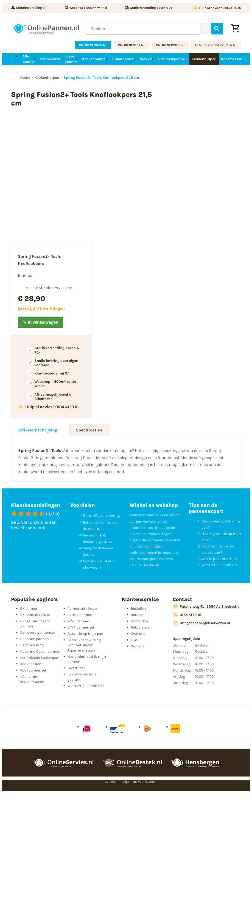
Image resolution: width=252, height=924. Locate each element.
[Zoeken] (143, 28)
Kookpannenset (33, 670)
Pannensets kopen (82, 608)
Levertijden (76, 668)
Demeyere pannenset (37, 632)
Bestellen (138, 608)
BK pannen (29, 608)
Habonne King (32, 645)
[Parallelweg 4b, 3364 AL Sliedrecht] (206, 606)
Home (25, 77)
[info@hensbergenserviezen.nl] (201, 623)
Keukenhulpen (46, 77)
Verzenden (139, 621)
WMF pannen (78, 621)
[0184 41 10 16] (187, 615)
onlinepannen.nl (93, 45)
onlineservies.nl (170, 45)
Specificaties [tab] (89, 430)
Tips (134, 640)
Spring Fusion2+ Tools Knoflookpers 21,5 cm (101, 77)
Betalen (137, 614)
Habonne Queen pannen (40, 651)
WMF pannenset (80, 627)
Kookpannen (30, 664)
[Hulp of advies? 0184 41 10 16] (216, 8)
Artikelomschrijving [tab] (37, 430)
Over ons (138, 633)
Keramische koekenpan (39, 657)
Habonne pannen (34, 639)
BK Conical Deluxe (35, 614)
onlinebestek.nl (131, 45)
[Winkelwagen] (235, 28)
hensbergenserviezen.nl (216, 45)
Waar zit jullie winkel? (220, 565)
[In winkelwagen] (40, 322)
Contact (137, 646)
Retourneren (141, 627)
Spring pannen (79, 614)
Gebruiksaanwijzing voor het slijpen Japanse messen (84, 645)
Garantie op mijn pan (85, 633)
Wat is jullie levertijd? (220, 558)
